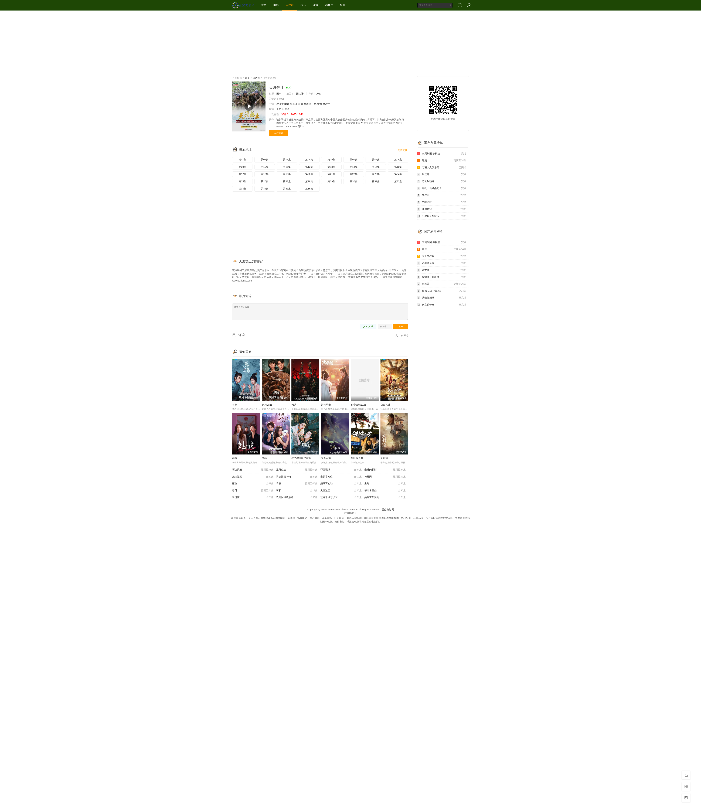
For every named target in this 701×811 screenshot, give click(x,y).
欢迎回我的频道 (297, 497)
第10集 (265, 166)
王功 (278, 109)
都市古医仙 (385, 490)
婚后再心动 (341, 483)
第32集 (398, 181)
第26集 (265, 181)
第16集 (398, 166)
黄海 (319, 104)
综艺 (303, 5)
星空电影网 (388, 509)
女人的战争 (441, 256)
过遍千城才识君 (341, 497)
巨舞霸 (441, 284)
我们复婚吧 (441, 298)
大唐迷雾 (341, 490)
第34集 (265, 188)
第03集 (287, 159)
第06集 (354, 159)
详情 (300, 126)
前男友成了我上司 (441, 291)
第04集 (309, 159)
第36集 (309, 188)
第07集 (376, 159)
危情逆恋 (253, 477)
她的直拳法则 (385, 497)
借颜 (264, 458)
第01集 (242, 159)
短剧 (342, 5)
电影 (276, 5)
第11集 (287, 166)
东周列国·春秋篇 (441, 153)
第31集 (376, 181)
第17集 (242, 174)
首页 (263, 5)
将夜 (297, 483)
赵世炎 (441, 270)
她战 (234, 458)
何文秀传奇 (441, 305)
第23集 (376, 174)
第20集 (309, 174)
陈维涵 (293, 104)
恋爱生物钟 (441, 181)
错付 (253, 490)
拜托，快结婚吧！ (441, 188)
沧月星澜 (326, 404)
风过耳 (441, 174)
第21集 (331, 174)
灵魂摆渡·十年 (297, 477)
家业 (253, 483)
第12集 (309, 166)
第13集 (331, 166)
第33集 (242, 188)
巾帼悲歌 (441, 202)
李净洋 (307, 104)
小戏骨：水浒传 (441, 216)
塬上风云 (253, 469)
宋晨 (300, 104)
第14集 (354, 166)
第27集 (287, 181)
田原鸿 (285, 109)
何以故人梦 (357, 458)
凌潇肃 (280, 104)
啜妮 (286, 104)
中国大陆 (299, 93)
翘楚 (293, 404)
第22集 (354, 174)
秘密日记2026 (358, 404)
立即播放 (278, 132)
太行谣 (384, 458)
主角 (385, 483)
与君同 (385, 477)
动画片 (329, 5)
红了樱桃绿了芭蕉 (301, 458)
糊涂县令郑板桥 (441, 277)
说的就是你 (441, 263)
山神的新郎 (385, 469)
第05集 (331, 159)
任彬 (314, 104)
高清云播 (402, 150)
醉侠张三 (441, 195)
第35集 (287, 188)
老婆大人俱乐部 (441, 167)
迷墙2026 (267, 404)
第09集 (242, 166)
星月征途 (297, 469)
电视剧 (290, 5)
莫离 (234, 404)
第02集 (265, 159)
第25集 (242, 181)
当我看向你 (341, 477)
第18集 (265, 174)
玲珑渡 (253, 497)
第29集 (331, 181)
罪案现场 (341, 469)
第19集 (287, 174)
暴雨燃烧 (441, 209)
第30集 (354, 181)
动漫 (315, 5)
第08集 (398, 159)
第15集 (376, 166)
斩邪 (297, 490)
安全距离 (326, 458)
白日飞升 (385, 404)
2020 (318, 93)
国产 (278, 93)
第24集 (398, 174)
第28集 (309, 181)
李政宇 (326, 104)
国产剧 (256, 77)
